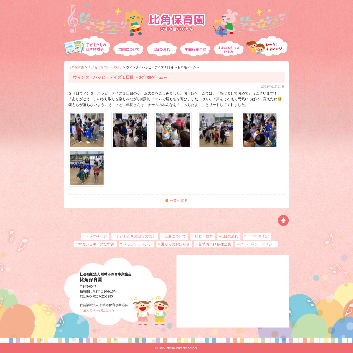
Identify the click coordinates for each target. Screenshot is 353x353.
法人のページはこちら (99, 310)
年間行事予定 (196, 44)
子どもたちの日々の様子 (88, 44)
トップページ (96, 236)
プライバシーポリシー (258, 244)
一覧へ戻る (179, 201)
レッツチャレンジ (267, 44)
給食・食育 (204, 236)
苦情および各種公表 (215, 244)
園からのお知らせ (175, 244)
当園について (128, 44)
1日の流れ (162, 44)
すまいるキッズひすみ (229, 44)
